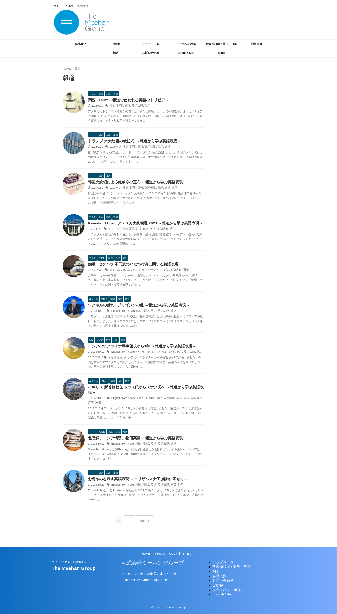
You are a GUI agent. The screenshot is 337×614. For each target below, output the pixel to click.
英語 (126, 106)
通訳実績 (256, 44)
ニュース (115, 147)
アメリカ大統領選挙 (120, 230)
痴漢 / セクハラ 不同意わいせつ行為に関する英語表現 (130, 266)
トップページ (223, 562)
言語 (145, 106)
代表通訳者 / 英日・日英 (221, 44)
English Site (186, 52)
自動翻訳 (165, 401)
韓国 (170, 189)
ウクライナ (141, 354)
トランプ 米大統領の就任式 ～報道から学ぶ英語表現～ (132, 142)
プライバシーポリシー (230, 590)
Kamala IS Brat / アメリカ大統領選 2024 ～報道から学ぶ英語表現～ (142, 224)
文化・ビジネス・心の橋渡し (69, 562)
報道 (112, 106)
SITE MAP (189, 553)
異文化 (121, 271)
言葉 (169, 488)
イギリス (139, 401)
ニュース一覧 (150, 44)
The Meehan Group (73, 568)
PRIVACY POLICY (166, 553)
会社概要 (80, 44)
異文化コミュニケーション (142, 271)
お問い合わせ (150, 52)
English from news (122, 313)
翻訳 (115, 52)
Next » (143, 523)
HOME (146, 553)
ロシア (153, 354)
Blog (221, 52)
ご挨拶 (115, 44)
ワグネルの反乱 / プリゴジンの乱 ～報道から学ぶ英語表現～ (136, 307)
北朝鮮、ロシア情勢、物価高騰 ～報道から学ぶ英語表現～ (134, 441)
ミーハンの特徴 (186, 44)
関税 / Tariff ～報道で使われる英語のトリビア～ (126, 100)
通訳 (164, 147)
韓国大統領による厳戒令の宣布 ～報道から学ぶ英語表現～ (134, 183)
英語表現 (135, 106)
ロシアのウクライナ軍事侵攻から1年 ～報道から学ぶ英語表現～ (139, 349)
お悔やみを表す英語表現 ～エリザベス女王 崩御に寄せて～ (135, 483)
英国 (174, 401)
